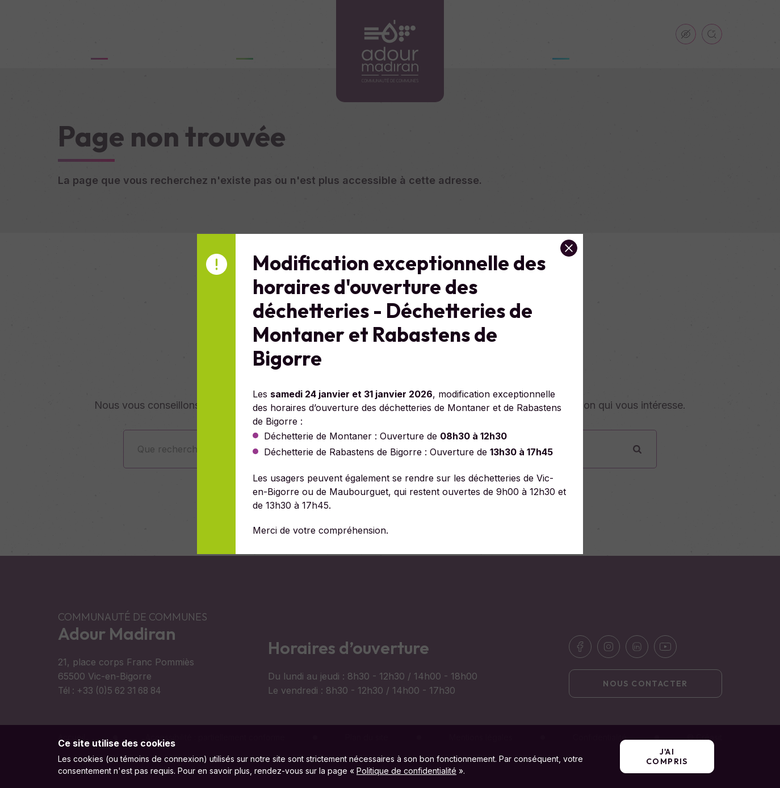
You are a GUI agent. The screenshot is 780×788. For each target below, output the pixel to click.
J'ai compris (667, 756)
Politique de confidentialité (406, 771)
